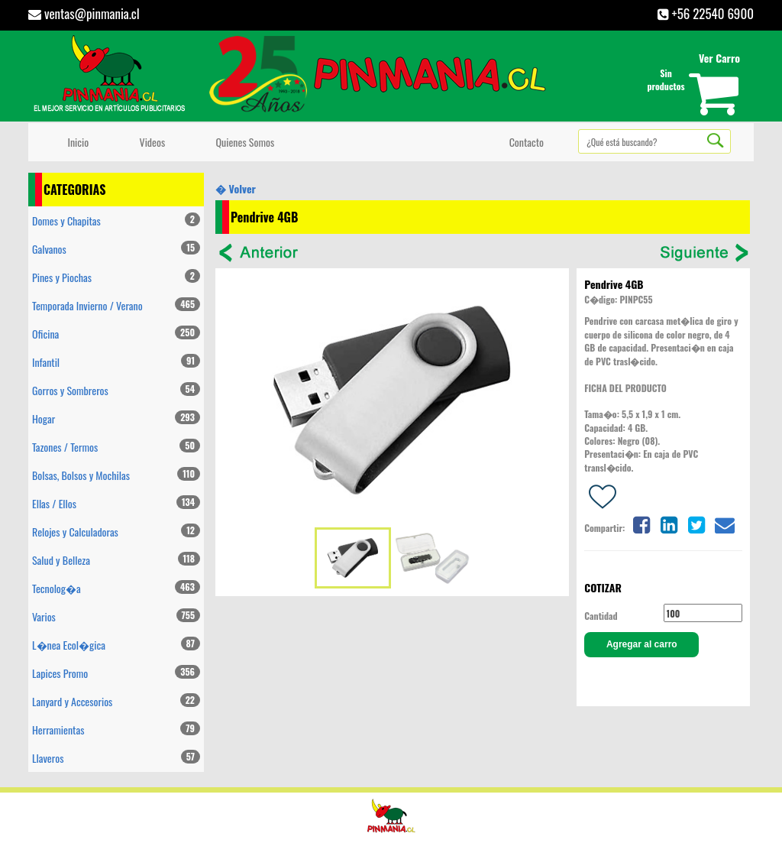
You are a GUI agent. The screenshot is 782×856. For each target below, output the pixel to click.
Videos (149, 142)
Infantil (116, 362)
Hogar (116, 418)
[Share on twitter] (696, 523)
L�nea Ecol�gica (116, 645)
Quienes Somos (242, 142)
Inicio (76, 142)
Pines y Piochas (116, 277)
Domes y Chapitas (116, 220)
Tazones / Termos (116, 447)
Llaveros (116, 758)
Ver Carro (719, 58)
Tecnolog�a (116, 588)
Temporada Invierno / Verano (116, 305)
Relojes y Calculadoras (116, 532)
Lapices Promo (116, 673)
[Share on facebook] (640, 523)
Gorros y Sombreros (116, 390)
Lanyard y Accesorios (116, 701)
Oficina (116, 334)
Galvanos (116, 249)
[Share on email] (724, 523)
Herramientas (116, 729)
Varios (116, 616)
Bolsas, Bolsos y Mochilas (116, 475)
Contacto (524, 142)
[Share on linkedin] (669, 523)
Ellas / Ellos (116, 503)
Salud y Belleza (116, 560)
